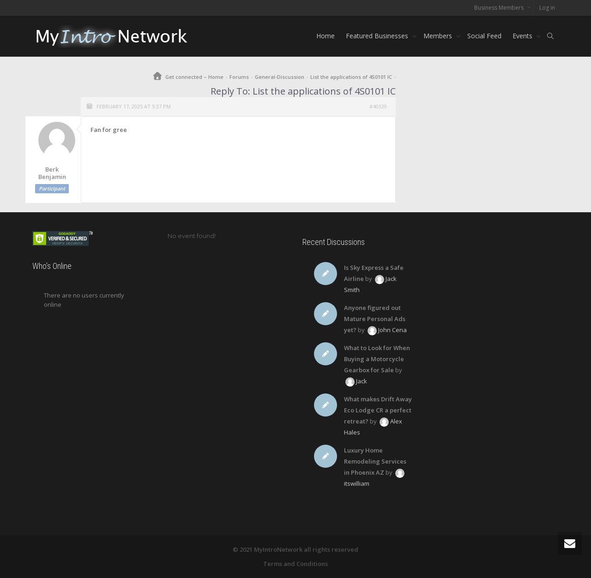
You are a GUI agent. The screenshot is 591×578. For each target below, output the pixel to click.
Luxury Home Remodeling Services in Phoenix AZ (375, 461)
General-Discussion (279, 76)
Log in (547, 8)
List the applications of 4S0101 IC (351, 76)
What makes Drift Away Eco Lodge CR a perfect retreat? (378, 410)
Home (325, 35)
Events (523, 35)
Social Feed (484, 35)
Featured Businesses (378, 35)
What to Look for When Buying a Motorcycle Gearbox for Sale (377, 359)
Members (438, 35)
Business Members (499, 8)
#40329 (377, 106)
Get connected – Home (194, 76)
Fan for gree (108, 129)
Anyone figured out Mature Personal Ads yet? (374, 319)
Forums (239, 76)
